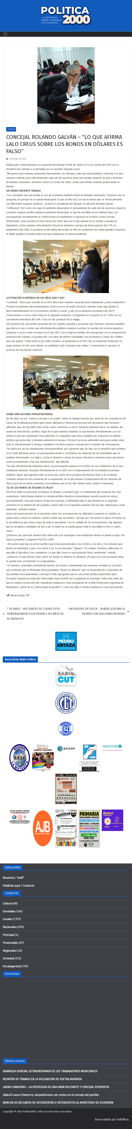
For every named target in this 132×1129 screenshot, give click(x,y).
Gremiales (9, 911)
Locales (11, 129)
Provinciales (10, 942)
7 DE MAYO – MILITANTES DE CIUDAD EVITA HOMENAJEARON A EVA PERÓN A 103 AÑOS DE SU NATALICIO (33, 613)
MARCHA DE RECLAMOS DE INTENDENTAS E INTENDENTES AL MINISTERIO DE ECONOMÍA (58, 1102)
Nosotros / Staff (13, 877)
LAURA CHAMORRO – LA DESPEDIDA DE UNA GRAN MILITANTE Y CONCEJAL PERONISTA (56, 1087)
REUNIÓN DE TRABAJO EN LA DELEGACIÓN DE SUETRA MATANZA (42, 1079)
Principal (8, 935)
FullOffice (123, 1119)
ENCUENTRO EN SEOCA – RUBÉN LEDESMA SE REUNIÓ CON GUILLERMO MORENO (99, 611)
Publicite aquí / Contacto (18, 885)
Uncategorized (12, 966)
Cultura (7, 903)
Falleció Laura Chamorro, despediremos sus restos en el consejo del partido (51, 1095)
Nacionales (10, 927)
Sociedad (8, 958)
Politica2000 (29, 1111)
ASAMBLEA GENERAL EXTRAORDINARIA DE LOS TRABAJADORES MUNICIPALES (50, 1071)
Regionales (10, 950)
